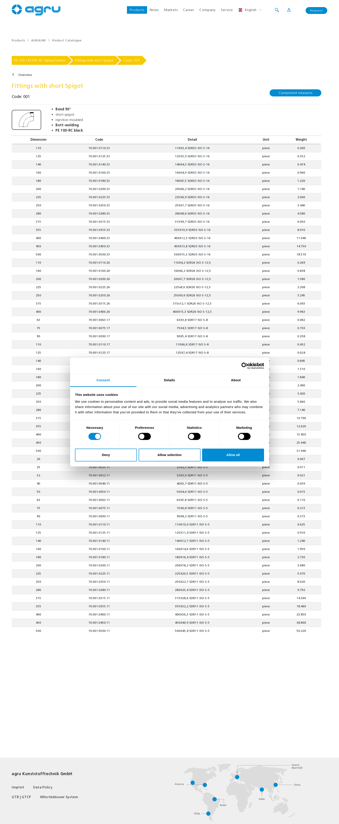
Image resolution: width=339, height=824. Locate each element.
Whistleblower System (59, 797)
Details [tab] (169, 380)
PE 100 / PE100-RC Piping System (39, 60)
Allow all (233, 455)
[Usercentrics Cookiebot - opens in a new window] (244, 365)
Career (188, 10)
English (247, 10)
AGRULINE (38, 40)
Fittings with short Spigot (94, 60)
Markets (171, 10)
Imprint (18, 787)
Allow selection (169, 455)
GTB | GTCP (21, 797)
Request (316, 10)
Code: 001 (131, 60)
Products (137, 10)
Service (227, 10)
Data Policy (43, 787)
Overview (25, 75)
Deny (106, 455)
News (154, 10)
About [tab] (236, 380)
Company (207, 10)
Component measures (295, 93)
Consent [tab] (103, 380)
